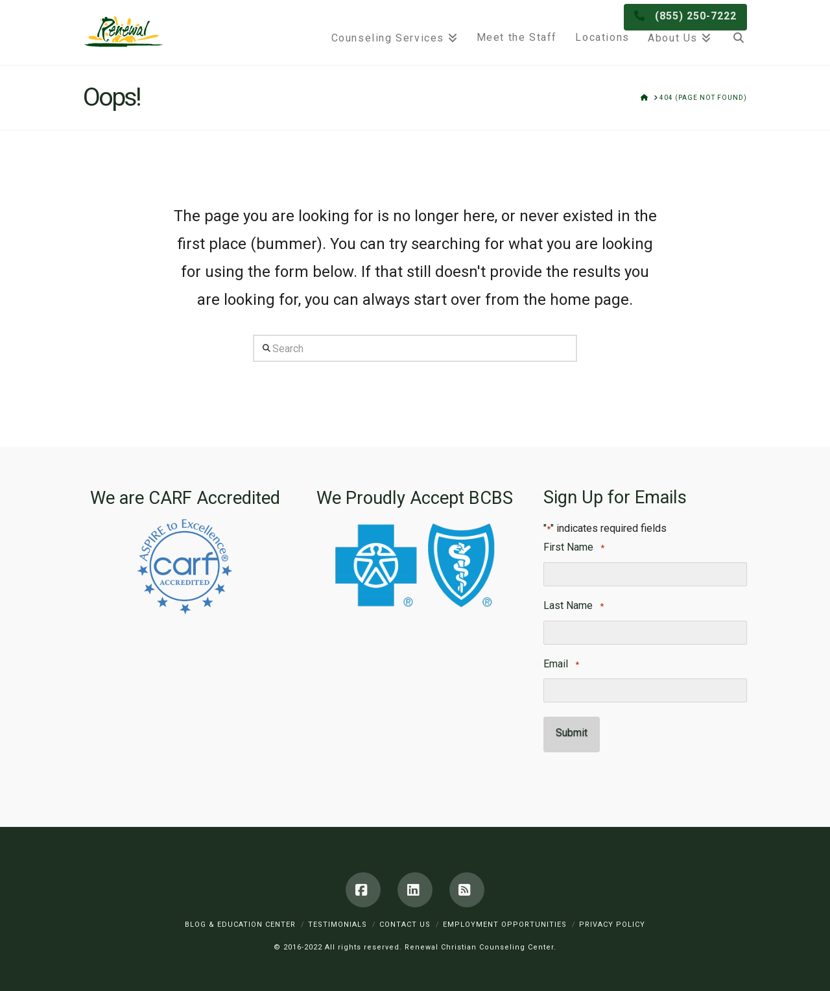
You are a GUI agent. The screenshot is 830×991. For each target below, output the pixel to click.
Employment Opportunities (505, 918)
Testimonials (337, 918)
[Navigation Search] (733, 32)
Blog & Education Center (240, 918)
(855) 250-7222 (696, 11)
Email (561, 664)
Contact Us (405, 918)
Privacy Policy (612, 918)
